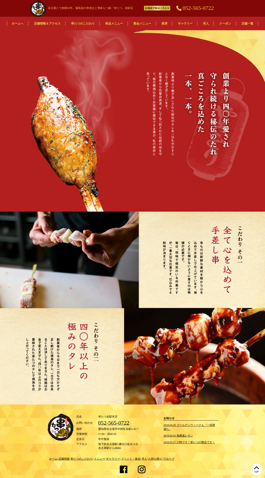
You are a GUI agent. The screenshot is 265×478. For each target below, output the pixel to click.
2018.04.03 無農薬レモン (178, 435)
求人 (206, 23)
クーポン (225, 23)
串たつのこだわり (83, 23)
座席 (164, 23)
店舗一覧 (247, 23)
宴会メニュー (142, 23)
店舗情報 (63, 458)
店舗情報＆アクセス (47, 23)
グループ (168, 458)
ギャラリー (185, 23)
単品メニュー (114, 23)
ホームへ (18, 23)
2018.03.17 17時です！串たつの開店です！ (189, 442)
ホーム (53, 458)
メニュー (99, 458)
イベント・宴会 (130, 458)
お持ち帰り (155, 458)
